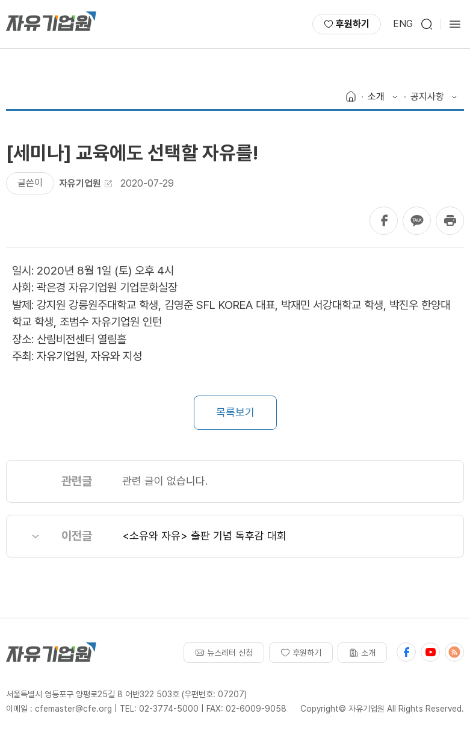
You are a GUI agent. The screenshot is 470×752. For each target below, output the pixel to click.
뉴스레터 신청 (224, 652)
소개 (362, 652)
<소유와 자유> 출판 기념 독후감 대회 (204, 535)
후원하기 (347, 24)
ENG (403, 24)
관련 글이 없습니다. (165, 480)
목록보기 (235, 412)
